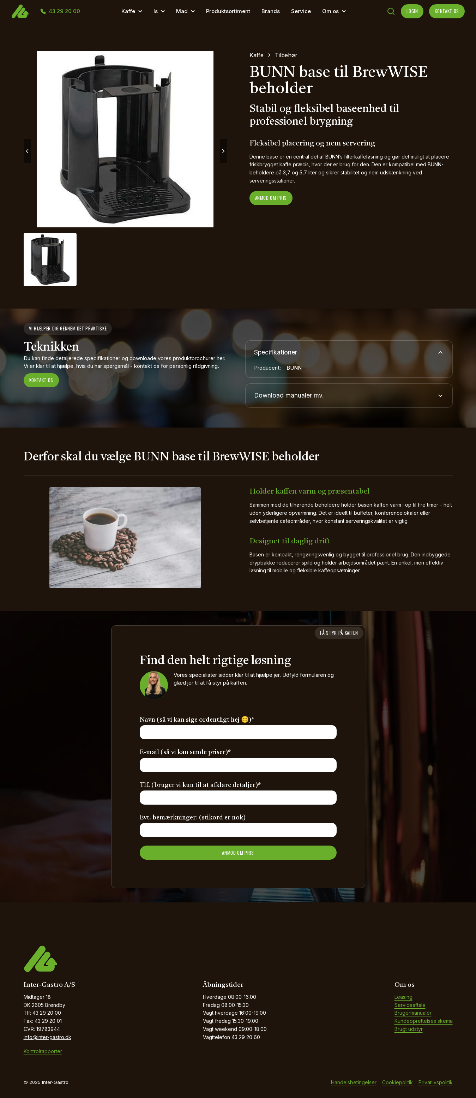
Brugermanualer (413, 1013)
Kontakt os (41, 379)
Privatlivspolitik (435, 1083)
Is (155, 11)
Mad (182, 11)
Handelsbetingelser (353, 1083)
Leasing (403, 997)
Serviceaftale (410, 1005)
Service (301, 11)
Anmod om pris (271, 197)
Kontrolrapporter (43, 1052)
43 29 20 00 (64, 11)
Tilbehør (286, 55)
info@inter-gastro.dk (47, 1037)
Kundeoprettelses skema (423, 1021)
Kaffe (128, 11)
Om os (330, 11)
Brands (270, 11)
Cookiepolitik (397, 1083)
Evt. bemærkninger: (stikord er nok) (193, 818)
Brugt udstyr (408, 1029)
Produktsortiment (228, 11)
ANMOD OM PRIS (238, 853)
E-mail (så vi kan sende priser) (185, 753)
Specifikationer (349, 352)
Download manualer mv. (349, 396)
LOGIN (412, 10)
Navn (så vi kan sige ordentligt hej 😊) (197, 720)
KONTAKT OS (447, 10)
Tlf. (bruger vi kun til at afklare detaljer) (200, 785)
